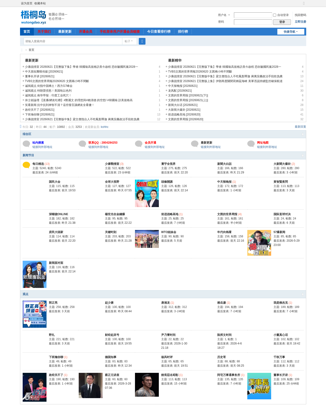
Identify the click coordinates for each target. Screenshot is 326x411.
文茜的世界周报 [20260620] (185, 119)
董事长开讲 (281, 375)
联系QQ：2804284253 (102, 142)
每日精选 (38, 164)
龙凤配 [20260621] (180, 90)
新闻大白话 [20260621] (182, 105)
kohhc (105, 127)
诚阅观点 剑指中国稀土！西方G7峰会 (48, 86)
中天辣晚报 (224, 181)
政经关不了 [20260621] (39, 109)
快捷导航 (289, 31)
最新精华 (174, 60)
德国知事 (110, 357)
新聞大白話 (224, 164)
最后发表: (45, 172)
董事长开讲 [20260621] (39, 76)
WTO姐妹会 (168, 232)
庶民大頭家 (56, 232)
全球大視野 (112, 181)
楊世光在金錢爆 (115, 214)
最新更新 (65, 31)
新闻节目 (28, 155)
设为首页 (26, 3)
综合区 (27, 134)
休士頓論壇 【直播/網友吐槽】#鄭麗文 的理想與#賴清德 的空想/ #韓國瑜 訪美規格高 (79, 100)
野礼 (52, 335)
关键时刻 (110, 232)
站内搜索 (38, 142)
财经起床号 (112, 335)
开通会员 (85, 31)
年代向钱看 (224, 232)
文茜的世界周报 (227, 214)
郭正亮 (53, 302)
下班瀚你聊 (56, 357)
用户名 (222, 15)
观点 (25, 294)
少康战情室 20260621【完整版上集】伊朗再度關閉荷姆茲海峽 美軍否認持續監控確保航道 (225, 81)
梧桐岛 (22, 50)
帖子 (127, 41)
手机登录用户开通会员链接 (120, 31)
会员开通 (150, 142)
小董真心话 (281, 335)
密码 (221, 21)
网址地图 (263, 142)
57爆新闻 (279, 232)
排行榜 (183, 31)
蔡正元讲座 (112, 375)
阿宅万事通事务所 (228, 375)
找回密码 (300, 15)
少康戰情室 (112, 164)
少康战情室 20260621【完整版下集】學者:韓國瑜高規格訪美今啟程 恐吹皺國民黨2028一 (81, 66)
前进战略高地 (169, 214)
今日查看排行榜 (159, 31)
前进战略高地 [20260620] (184, 114)
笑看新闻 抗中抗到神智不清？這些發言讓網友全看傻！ (59, 105)
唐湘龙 (165, 302)
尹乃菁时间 (168, 335)
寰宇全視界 (168, 164)
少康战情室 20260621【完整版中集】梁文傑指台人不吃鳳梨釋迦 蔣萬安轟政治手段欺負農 (82, 119)
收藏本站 (40, 3)
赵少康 (109, 302)
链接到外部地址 (42, 147)
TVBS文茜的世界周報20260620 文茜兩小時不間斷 (57, 81)
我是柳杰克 (281, 302)
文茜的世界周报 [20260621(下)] (188, 95)
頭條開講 (167, 181)
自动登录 (281, 15)
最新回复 (300, 126)
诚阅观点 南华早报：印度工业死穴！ (48, 95)
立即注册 (300, 21)
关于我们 (44, 31)
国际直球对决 (282, 214)
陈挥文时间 (224, 335)
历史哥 (221, 357)
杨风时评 (167, 357)
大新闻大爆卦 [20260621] (184, 109)
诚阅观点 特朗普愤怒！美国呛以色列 (48, 90)
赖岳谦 (221, 302)
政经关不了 (56, 375)
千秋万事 (279, 357)
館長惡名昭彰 (169, 375)
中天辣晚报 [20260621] (182, 86)
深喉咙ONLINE (58, 214)
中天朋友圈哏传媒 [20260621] (44, 71)
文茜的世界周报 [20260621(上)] (188, 100)
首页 (26, 31)
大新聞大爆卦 (282, 164)
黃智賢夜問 (281, 181)
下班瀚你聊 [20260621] (39, 114)
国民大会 (54, 181)
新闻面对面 (56, 263)
